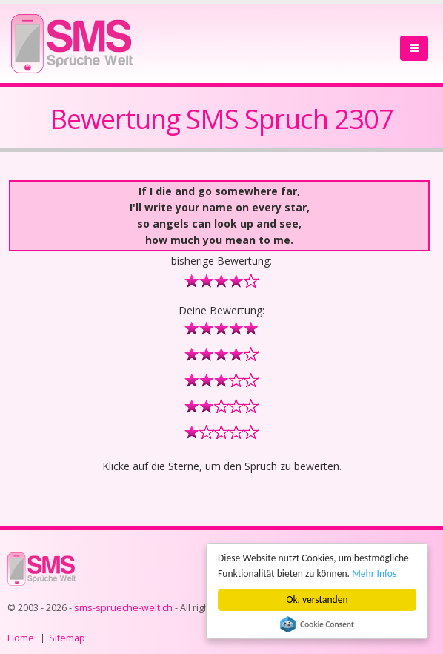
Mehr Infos (374, 573)
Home (20, 638)
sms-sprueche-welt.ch (123, 607)
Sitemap (67, 638)
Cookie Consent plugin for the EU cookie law (317, 624)
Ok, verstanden (317, 599)
